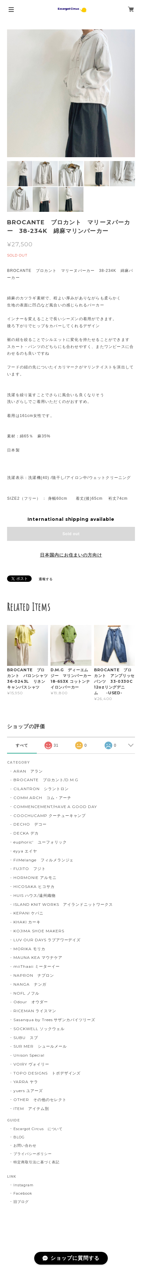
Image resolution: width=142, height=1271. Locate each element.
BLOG (19, 1137)
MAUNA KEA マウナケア (37, 957)
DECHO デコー (30, 824)
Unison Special (28, 1055)
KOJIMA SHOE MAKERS (38, 930)
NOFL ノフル (26, 993)
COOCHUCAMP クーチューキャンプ (49, 815)
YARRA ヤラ (25, 1081)
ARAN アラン (28, 771)
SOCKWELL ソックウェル (38, 1028)
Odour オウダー (30, 1001)
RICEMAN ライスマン (34, 1010)
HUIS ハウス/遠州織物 (34, 895)
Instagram (23, 1185)
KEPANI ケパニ (28, 913)
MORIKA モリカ (29, 948)
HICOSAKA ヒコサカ (33, 886)
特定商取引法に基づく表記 (36, 1162)
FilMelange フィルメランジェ (43, 860)
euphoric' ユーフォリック (40, 842)
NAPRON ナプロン (33, 975)
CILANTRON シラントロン (40, 788)
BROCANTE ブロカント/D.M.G (45, 779)
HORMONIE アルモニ (34, 877)
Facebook (22, 1193)
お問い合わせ (24, 1145)
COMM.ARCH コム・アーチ (42, 797)
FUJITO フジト (29, 868)
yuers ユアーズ (28, 1090)
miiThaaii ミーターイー (36, 966)
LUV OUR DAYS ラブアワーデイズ (47, 939)
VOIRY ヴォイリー (31, 1064)
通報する (46, 579)
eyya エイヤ (25, 851)
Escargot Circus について (38, 1129)
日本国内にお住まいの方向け (71, 555)
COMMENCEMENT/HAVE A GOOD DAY (55, 806)
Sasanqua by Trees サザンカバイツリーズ (54, 1019)
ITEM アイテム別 (31, 1108)
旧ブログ (21, 1201)
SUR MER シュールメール (40, 1046)
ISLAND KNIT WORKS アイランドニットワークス (63, 904)
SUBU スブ (25, 1037)
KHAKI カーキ (27, 922)
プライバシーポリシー (32, 1154)
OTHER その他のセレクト (39, 1099)
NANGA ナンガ (29, 984)
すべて (22, 745)
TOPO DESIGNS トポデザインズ (47, 1073)
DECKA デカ (26, 833)
